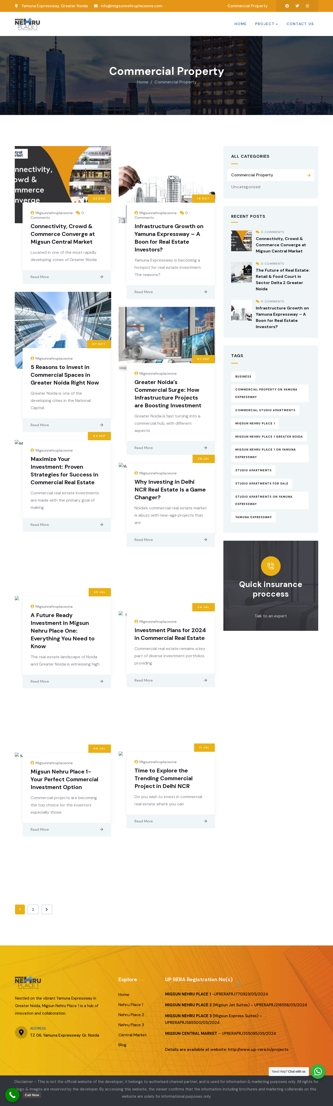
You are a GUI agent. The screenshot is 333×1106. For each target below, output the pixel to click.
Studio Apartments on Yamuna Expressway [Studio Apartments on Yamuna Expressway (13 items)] (264, 499)
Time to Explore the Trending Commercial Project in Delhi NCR (163, 777)
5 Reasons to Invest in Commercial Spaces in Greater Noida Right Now (65, 373)
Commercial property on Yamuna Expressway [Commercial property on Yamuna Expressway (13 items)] (266, 392)
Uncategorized (245, 185)
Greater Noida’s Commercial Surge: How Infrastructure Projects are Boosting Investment (167, 392)
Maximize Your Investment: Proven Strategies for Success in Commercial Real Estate (64, 469)
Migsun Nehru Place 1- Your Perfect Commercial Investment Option (64, 778)
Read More (40, 275)
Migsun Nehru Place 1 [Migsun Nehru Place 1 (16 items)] (255, 422)
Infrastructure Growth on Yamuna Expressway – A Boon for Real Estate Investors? (168, 236)
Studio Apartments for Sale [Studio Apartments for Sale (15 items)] (261, 482)
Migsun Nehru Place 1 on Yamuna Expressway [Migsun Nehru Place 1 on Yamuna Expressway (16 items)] (265, 452)
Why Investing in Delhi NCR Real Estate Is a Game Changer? (170, 488)
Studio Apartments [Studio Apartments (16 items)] (253, 469)
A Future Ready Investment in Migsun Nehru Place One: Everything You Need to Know (63, 629)
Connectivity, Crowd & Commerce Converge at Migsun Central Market (63, 232)
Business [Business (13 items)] (243, 375)
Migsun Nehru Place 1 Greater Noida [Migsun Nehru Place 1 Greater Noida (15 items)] (269, 435)
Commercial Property (252, 173)
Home (142, 80)
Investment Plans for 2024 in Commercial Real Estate (170, 632)
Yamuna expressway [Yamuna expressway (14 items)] (253, 516)
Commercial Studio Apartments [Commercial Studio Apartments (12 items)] (265, 409)
